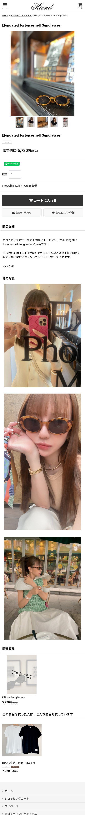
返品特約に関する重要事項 (19, 185)
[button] (5, 6)
